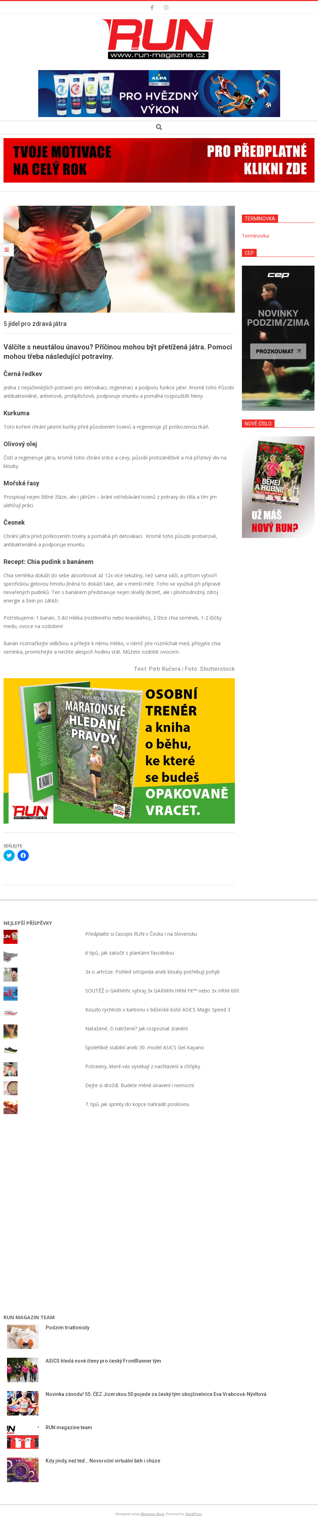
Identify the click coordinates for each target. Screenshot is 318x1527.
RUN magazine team (69, 1427)
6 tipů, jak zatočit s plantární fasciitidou (129, 952)
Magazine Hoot (152, 1514)
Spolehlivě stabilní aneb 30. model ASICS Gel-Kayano (144, 1047)
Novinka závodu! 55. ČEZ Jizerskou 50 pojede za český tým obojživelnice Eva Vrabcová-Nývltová (157, 1394)
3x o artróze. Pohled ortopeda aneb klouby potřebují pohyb (152, 971)
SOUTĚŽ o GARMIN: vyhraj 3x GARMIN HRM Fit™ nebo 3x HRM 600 (162, 990)
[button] (159, 39)
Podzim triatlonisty (67, 1327)
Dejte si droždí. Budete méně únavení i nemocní (139, 1085)
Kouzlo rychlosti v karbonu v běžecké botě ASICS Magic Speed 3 (157, 1009)
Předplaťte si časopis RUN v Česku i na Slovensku (141, 933)
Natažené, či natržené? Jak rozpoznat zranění (136, 1028)
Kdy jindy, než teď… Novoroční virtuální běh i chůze (103, 1461)
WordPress (193, 1514)
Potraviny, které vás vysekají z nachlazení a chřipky (142, 1066)
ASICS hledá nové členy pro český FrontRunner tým (103, 1361)
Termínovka (255, 235)
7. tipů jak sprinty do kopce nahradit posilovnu (137, 1104)
